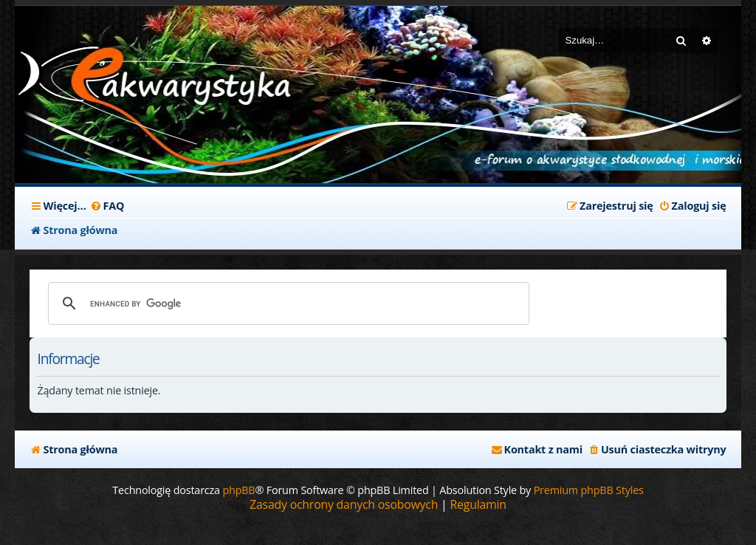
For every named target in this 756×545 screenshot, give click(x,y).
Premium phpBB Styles (589, 490)
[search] (286, 303)
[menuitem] (107, 206)
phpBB (238, 490)
